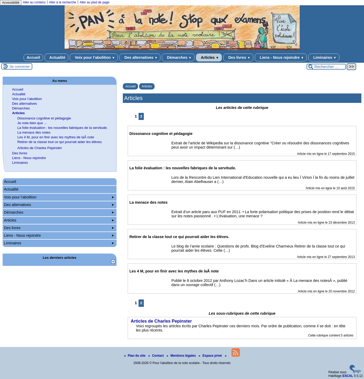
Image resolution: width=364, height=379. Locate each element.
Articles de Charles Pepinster (39, 148)
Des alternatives (139, 57)
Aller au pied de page (94, 2)
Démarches (178, 57)
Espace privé (211, 355)
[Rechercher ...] (326, 67)
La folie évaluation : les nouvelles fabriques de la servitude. (62, 128)
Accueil (33, 57)
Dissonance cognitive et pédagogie (44, 118)
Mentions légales (182, 355)
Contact (156, 355)
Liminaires (323, 57)
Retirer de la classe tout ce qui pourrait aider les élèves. (60, 142)
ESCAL (347, 376)
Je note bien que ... (32, 123)
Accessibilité (10, 2)
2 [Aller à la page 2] (141, 116)
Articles (209, 57)
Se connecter (19, 67)
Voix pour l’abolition (94, 57)
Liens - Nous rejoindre (281, 57)
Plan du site (135, 355)
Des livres (238, 57)
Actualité (56, 57)
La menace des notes (33, 132)
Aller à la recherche (62, 2)
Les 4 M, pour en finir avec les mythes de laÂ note (55, 137)
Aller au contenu (34, 2)
